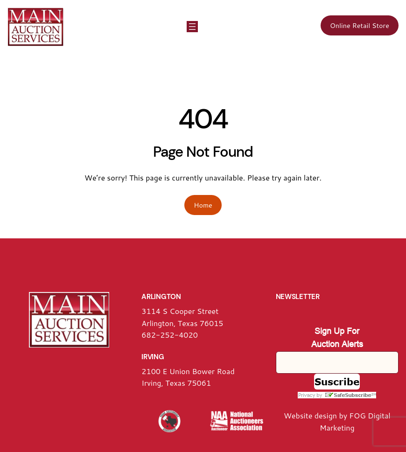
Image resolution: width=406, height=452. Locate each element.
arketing (341, 427)
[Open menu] (192, 26)
